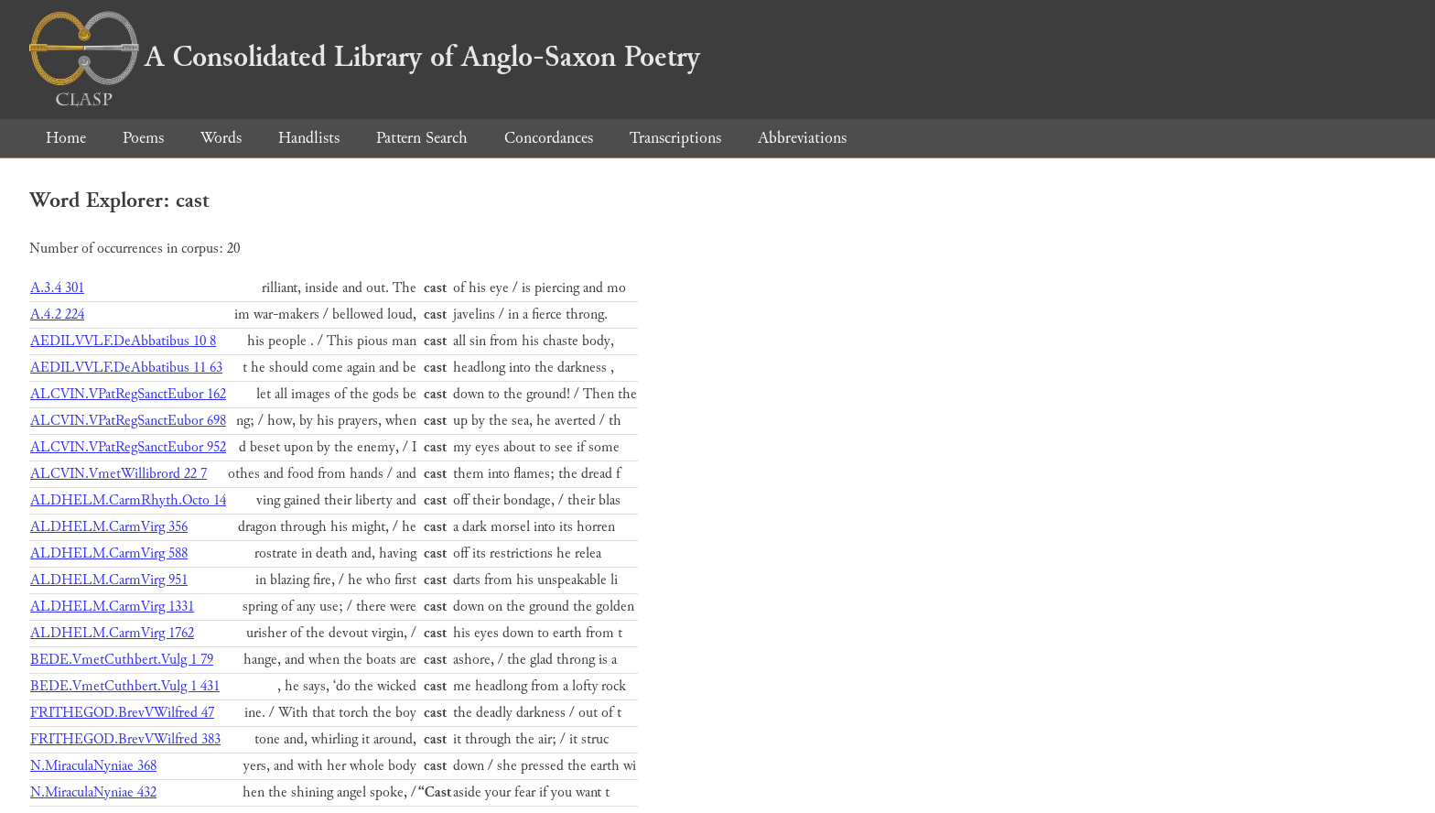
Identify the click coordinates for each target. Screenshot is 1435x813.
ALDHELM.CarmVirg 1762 (112, 633)
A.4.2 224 (57, 314)
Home (66, 137)
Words (221, 137)
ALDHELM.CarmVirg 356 (109, 526)
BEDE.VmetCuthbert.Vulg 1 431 (125, 686)
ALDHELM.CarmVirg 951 (109, 580)
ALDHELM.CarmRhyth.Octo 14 (128, 500)
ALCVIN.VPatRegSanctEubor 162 (128, 394)
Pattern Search (422, 137)
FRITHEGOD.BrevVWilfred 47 (122, 712)
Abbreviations (802, 137)
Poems (143, 137)
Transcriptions (675, 137)
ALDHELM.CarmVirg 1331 (112, 606)
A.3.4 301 (57, 287)
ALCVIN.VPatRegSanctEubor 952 (128, 447)
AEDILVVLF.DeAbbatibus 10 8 (123, 341)
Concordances (548, 137)
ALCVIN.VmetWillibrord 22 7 (118, 473)
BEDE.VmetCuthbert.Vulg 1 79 (121, 659)
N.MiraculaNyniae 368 (93, 765)
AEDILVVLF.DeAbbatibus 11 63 (126, 367)
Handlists (309, 137)
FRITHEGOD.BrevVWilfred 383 (125, 739)
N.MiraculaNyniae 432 (93, 792)
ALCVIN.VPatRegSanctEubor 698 (128, 420)
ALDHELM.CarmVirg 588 (109, 553)
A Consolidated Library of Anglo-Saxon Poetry (364, 57)
